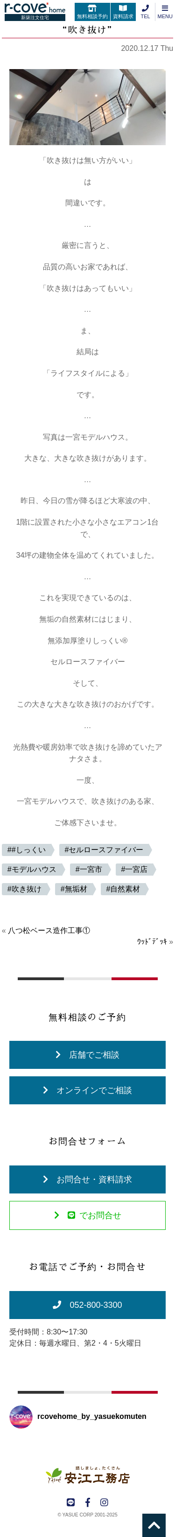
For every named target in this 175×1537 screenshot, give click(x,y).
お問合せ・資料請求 (87, 1179)
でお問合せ (87, 1215)
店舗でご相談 (87, 1055)
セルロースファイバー (106, 850)
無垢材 (76, 889)
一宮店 (136, 869)
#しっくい (29, 850)
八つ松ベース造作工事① (49, 930)
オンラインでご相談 (87, 1090)
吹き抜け (27, 889)
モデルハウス (34, 869)
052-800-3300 (87, 1305)
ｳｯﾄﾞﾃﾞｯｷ (152, 942)
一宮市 (91, 869)
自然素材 (125, 889)
